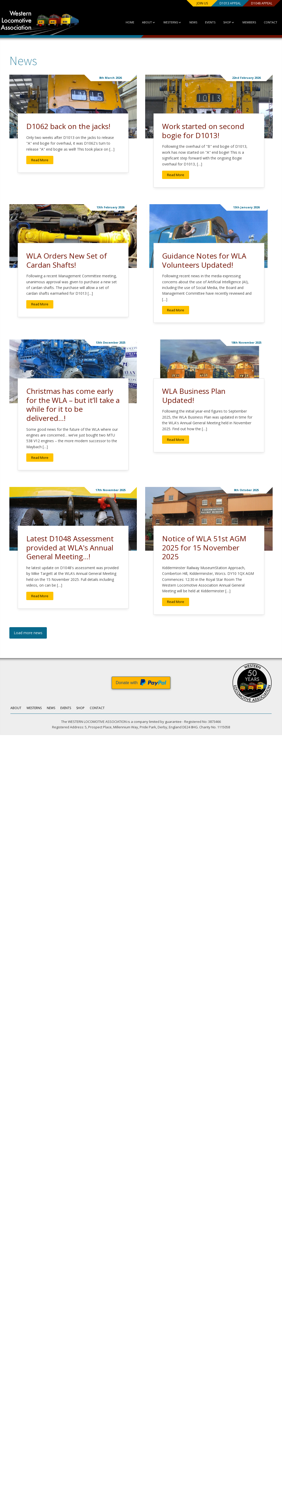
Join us (191, 3)
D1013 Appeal (222, 3)
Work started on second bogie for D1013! (203, 130)
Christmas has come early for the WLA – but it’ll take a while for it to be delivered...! (73, 404)
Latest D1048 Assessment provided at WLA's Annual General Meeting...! (70, 547)
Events (205, 22)
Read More (39, 160)
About (143, 22)
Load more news (28, 632)
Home (124, 22)
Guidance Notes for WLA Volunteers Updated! (204, 260)
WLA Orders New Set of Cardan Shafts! (66, 260)
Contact (266, 22)
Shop (224, 22)
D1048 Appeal (256, 3)
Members (245, 22)
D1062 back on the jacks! (68, 126)
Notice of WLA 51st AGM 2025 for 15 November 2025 (204, 547)
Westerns (167, 22)
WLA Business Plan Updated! (194, 395)
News (189, 22)
